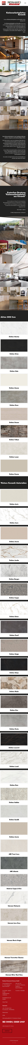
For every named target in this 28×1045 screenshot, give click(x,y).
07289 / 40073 (7, 990)
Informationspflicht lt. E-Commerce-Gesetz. (11, 1018)
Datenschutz (5, 1012)
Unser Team (5, 1002)
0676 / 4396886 (21, 990)
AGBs (3, 1015)
